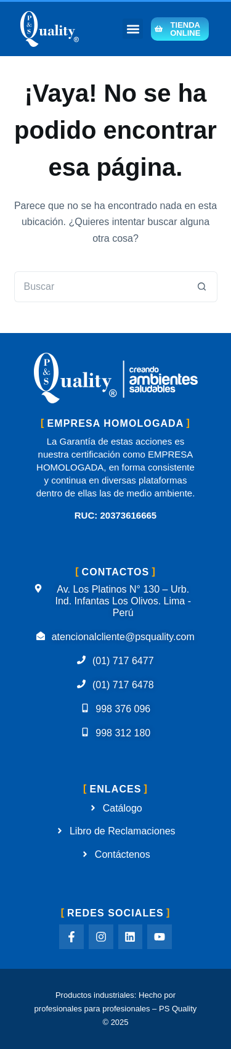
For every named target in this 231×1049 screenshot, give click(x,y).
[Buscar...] (100, 286)
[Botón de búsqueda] (202, 286)
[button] (133, 29)
